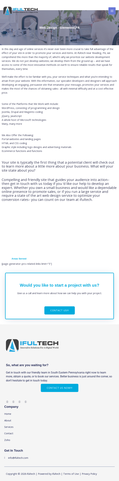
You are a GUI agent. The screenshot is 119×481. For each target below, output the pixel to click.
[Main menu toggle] (112, 10)
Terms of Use (71, 473)
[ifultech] (20, 11)
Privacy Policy (89, 473)
